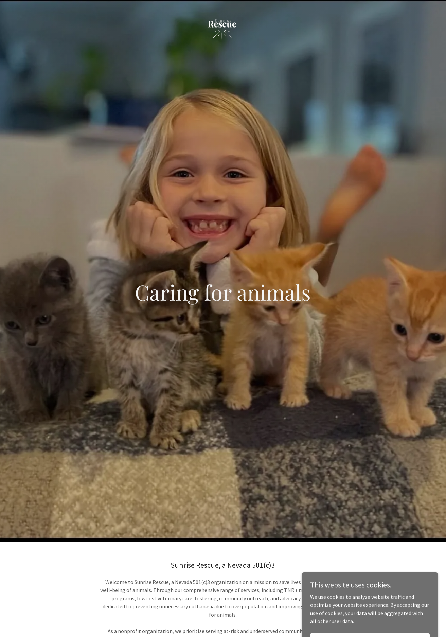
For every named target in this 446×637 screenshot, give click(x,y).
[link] (223, 8)
